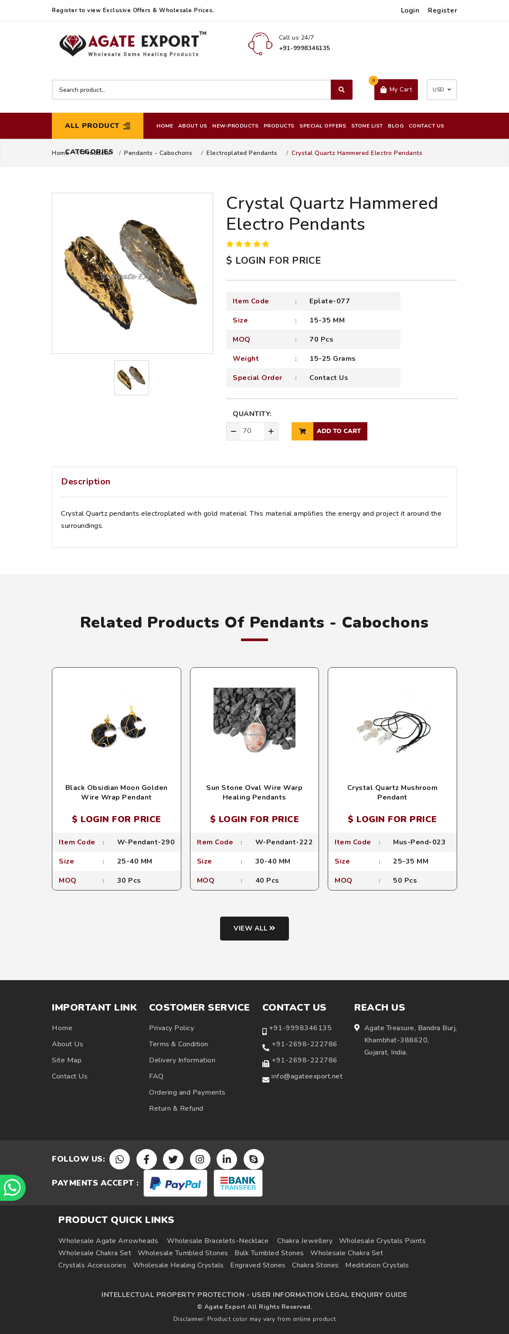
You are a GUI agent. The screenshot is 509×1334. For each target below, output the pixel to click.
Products (279, 125)
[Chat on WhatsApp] (13, 1188)
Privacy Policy (171, 1028)
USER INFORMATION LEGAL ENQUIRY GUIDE (329, 1295)
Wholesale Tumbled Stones (183, 1253)
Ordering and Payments (187, 1093)
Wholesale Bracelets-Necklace (217, 1241)
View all (254, 929)
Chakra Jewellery (305, 1241)
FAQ (156, 1077)
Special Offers (322, 125)
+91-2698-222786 (304, 1044)
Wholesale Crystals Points (382, 1241)
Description (86, 481)
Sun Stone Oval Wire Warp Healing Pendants (254, 792)
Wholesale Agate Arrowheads (108, 1241)
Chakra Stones (315, 1265)
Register (442, 10)
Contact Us (427, 125)
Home (164, 125)
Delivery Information (182, 1060)
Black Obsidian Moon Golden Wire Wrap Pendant (116, 792)
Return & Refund (176, 1109)
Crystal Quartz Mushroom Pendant (392, 792)
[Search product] (202, 90)
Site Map (66, 1060)
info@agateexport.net (307, 1077)
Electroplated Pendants (242, 153)
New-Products (235, 125)
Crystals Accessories (92, 1265)
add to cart (326, 431)
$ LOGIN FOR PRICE (273, 261)
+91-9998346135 (300, 1028)
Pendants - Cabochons (158, 153)
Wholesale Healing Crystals (178, 1265)
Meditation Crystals (377, 1265)
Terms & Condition (178, 1044)
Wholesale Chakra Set (94, 1253)
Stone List (367, 125)
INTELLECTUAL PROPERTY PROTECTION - (176, 1295)
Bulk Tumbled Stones (269, 1253)
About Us (192, 125)
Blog (396, 125)
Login (410, 10)
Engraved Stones (258, 1265)
